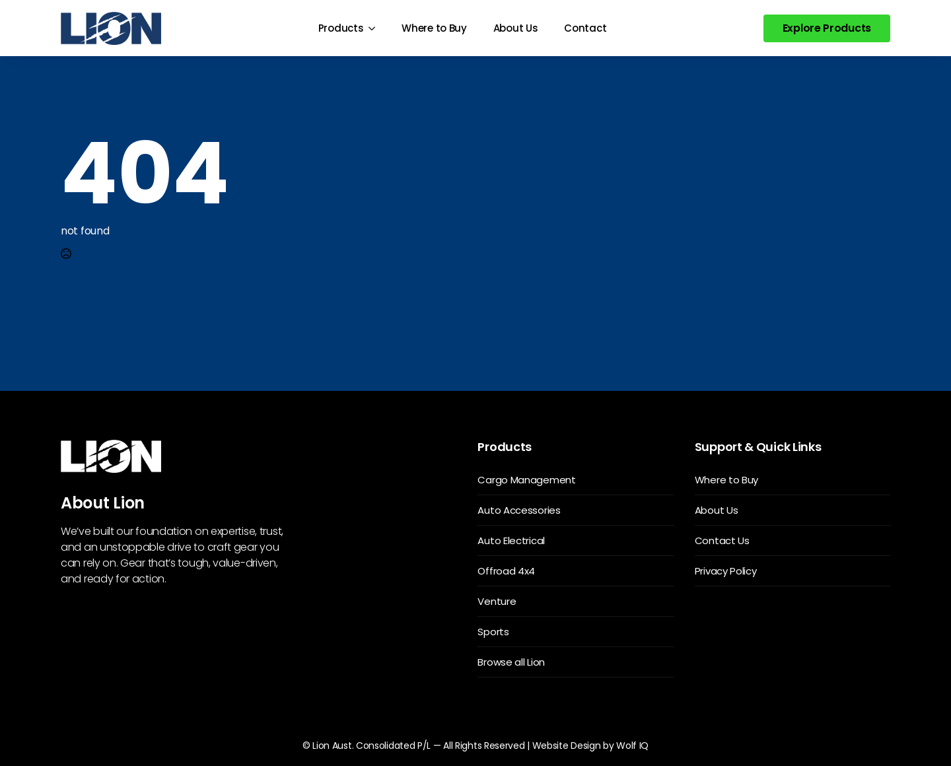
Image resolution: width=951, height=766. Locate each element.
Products (341, 28)
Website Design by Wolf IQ (590, 745)
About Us (515, 28)
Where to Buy (434, 28)
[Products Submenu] (375, 28)
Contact (585, 28)
